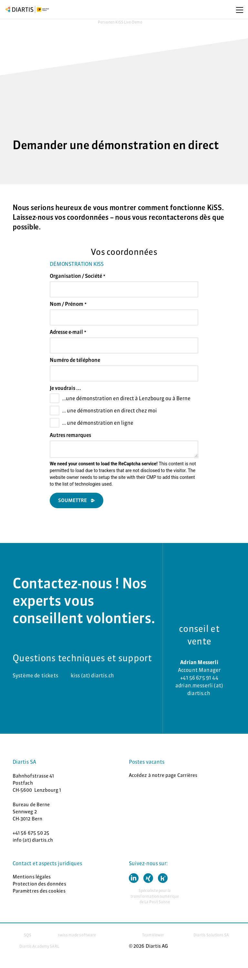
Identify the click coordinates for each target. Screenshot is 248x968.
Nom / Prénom (68, 304)
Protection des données (39, 884)
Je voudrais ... (65, 388)
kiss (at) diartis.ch (92, 675)
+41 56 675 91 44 (199, 677)
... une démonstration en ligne (97, 423)
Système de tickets (35, 675)
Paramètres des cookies (39, 891)
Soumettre (72, 500)
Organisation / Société (77, 276)
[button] (134, 878)
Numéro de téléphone (75, 360)
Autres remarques (70, 435)
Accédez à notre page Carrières (163, 775)
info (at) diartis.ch (33, 840)
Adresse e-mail (68, 332)
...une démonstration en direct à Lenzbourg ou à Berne (126, 398)
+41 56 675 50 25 (31, 833)
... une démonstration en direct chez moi (109, 410)
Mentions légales (32, 877)
